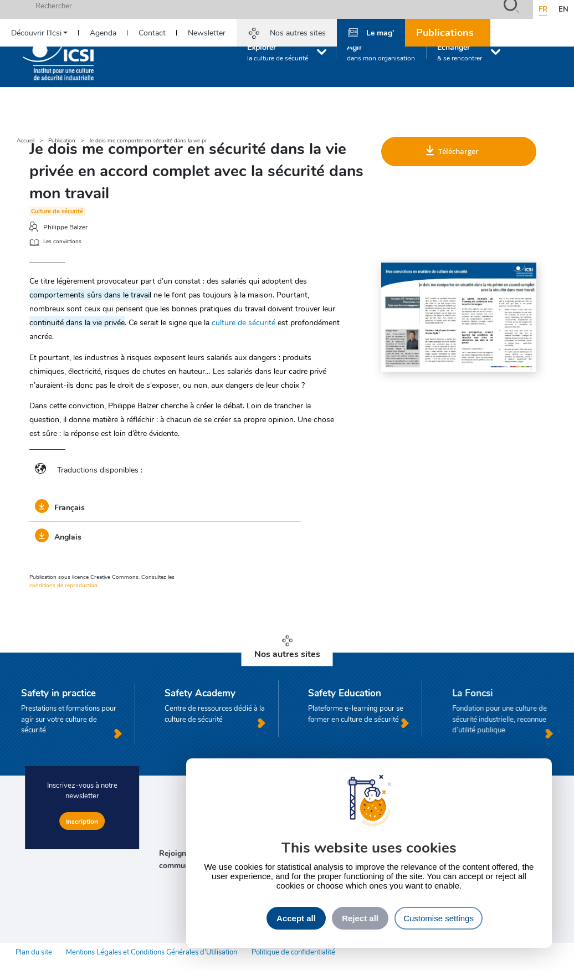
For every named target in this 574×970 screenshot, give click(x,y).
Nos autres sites (298, 32)
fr (543, 9)
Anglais (58, 536)
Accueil (25, 140)
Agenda (103, 32)
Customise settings (438, 918)
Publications (445, 32)
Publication (61, 140)
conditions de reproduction (63, 585)
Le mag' (380, 32)
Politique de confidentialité (293, 952)
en (563, 9)
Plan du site (34, 952)
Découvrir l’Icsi (36, 32)
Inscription (82, 821)
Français (60, 506)
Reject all (360, 918)
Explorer (277, 52)
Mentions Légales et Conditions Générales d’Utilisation (151, 952)
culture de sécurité (243, 321)
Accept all (296, 918)
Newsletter (207, 32)
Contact (152, 32)
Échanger (459, 52)
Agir (381, 52)
